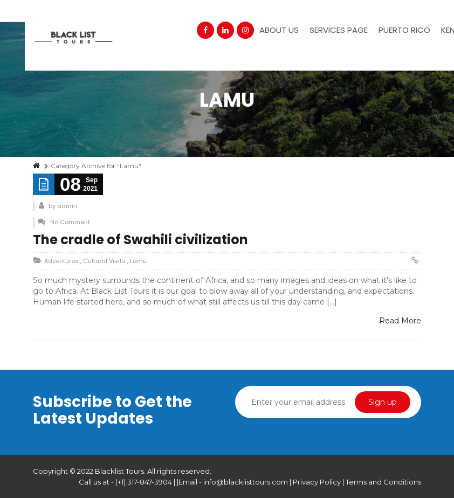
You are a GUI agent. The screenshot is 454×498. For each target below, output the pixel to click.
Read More (400, 321)
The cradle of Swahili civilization (140, 239)
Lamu (138, 261)
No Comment (70, 222)
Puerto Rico (404, 30)
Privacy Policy (317, 482)
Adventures (61, 261)
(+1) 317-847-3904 (143, 482)
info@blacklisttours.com (245, 482)
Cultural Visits (104, 261)
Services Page (338, 30)
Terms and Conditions (383, 482)
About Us (279, 30)
